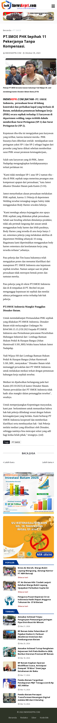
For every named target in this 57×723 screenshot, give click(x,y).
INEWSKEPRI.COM (32, 712)
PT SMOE (17, 30)
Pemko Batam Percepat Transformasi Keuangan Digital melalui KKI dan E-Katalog (34, 697)
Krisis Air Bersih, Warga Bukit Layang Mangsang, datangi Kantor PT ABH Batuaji (35, 570)
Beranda (7, 30)
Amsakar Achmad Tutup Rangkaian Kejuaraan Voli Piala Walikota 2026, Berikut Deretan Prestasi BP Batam (36, 651)
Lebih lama (47, 462)
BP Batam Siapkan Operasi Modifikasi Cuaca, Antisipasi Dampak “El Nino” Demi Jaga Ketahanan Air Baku (32, 666)
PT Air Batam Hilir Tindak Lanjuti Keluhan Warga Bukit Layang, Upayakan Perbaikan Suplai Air (34, 585)
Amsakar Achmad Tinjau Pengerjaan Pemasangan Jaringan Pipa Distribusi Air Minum (35, 619)
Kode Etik (44, 717)
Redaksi (24, 717)
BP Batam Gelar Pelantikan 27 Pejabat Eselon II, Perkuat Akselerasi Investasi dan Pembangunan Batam (33, 635)
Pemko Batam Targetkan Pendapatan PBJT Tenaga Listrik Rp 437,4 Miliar (36, 683)
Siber (33, 717)
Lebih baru (9, 462)
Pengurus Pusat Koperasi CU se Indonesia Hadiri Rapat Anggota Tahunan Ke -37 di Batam (34, 599)
